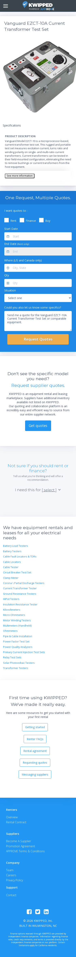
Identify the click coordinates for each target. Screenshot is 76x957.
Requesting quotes (35, 762)
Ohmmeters (10, 631)
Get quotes (38, 425)
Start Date (11, 229)
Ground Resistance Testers (19, 594)
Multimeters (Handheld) (17, 625)
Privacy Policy (14, 880)
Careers (11, 875)
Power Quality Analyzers (17, 647)
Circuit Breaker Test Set (17, 572)
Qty (6, 275)
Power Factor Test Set (16, 641)
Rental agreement (35, 751)
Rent (13, 221)
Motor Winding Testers (17, 620)
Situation (10, 290)
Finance (31, 221)
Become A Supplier (18, 841)
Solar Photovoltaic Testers (19, 663)
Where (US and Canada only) (23, 260)
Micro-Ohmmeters (14, 615)
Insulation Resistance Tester (20, 604)
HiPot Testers (11, 599)
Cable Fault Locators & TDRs (19, 556)
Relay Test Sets (12, 657)
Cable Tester (10, 567)
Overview (12, 817)
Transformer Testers (15, 668)
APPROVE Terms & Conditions (25, 851)
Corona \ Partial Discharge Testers (23, 583)
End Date (16, 244)
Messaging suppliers (35, 774)
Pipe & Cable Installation (17, 636)
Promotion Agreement (20, 846)
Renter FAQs (35, 739)
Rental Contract (16, 822)
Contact (11, 895)
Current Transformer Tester (20, 588)
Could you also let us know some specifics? (32, 307)
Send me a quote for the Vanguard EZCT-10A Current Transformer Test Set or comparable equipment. (38, 321)
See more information (20, 175)
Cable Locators (12, 562)
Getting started (35, 727)
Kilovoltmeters (11, 609)
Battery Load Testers (15, 546)
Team (9, 870)
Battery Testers (12, 551)
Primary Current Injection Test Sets (24, 652)
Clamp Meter (10, 578)
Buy (47, 221)
